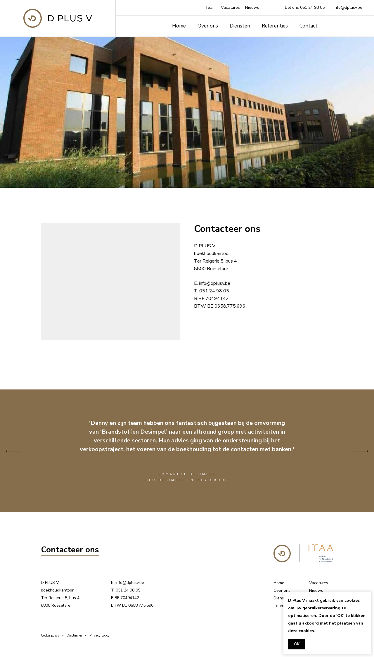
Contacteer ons (70, 549)
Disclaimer (74, 635)
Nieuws (252, 7)
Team (210, 7)
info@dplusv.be (348, 7)
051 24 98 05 (312, 7)
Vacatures (230, 7)
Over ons (208, 26)
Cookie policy (50, 635)
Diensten (240, 26)
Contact (308, 26)
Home (179, 26)
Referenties (275, 26)
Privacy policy (99, 635)
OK (296, 644)
